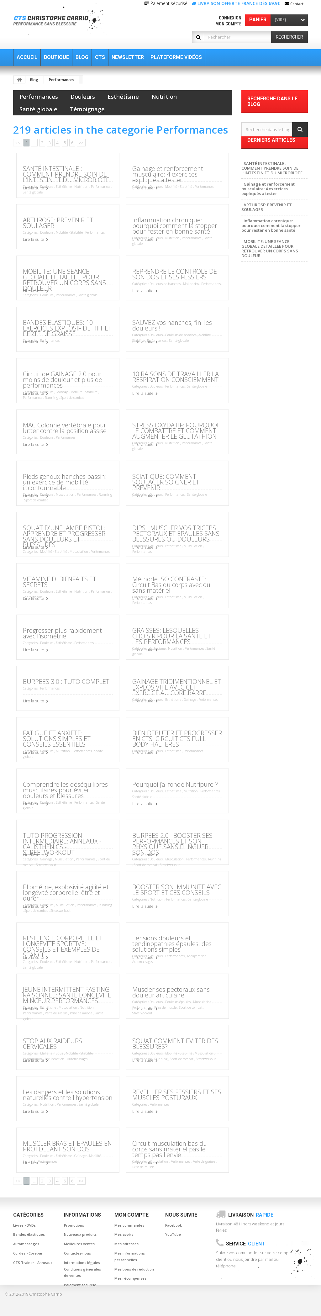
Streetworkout (46, 865)
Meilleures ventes (79, 1243)
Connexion (230, 17)
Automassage (258, 353)
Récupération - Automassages (66, 1059)
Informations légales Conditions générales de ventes (82, 1269)
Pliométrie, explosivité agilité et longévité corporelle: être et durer (66, 892)
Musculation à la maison (268, 400)
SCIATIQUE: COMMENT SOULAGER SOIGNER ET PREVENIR (165, 482)
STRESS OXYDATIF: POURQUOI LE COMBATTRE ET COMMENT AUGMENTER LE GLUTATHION (175, 431)
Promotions (74, 1225)
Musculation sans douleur (270, 315)
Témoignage (87, 109)
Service (245, 1244)
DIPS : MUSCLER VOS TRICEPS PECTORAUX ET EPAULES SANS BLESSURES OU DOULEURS (175, 533)
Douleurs (83, 96)
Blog (34, 79)
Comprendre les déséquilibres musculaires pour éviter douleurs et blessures (65, 790)
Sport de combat (72, 397)
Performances (61, 79)
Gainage (62, 392)
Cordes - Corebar (28, 1253)
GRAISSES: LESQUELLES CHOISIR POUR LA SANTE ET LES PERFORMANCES (171, 636)
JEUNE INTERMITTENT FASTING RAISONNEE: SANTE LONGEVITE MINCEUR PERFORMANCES (67, 995)
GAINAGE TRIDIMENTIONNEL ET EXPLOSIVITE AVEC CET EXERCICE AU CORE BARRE (176, 687)
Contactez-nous (77, 1253)
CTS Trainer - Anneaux (32, 1262)
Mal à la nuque (51, 1053)
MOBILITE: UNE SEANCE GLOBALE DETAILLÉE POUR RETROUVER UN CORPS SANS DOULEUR (64, 280)
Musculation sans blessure (271, 381)
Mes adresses (126, 1243)
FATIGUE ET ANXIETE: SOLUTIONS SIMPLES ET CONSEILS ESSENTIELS (57, 738)
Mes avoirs (123, 1234)
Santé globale (38, 109)
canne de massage (263, 343)
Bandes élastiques (29, 1234)
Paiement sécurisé (80, 1284)
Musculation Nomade (266, 391)
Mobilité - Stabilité (178, 186)
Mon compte (228, 23)
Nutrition (164, 96)
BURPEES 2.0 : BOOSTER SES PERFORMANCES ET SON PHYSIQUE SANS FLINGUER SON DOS (172, 844)
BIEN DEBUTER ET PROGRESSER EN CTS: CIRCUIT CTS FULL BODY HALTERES (177, 738)
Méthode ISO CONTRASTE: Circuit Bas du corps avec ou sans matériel (171, 585)
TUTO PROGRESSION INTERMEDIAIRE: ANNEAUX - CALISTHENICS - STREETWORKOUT (62, 844)
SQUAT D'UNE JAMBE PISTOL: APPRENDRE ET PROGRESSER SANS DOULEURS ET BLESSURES (64, 536)
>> (81, 142)
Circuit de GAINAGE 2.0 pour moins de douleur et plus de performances (62, 379)
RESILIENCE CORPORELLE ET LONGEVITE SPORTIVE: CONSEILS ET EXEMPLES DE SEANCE (63, 946)
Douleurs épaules (178, 1002)
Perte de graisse (56, 1013)
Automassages (26, 1243)
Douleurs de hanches (165, 284)
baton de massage (263, 334)
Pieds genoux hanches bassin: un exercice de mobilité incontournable (65, 482)
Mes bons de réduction (134, 1269)
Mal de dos (191, 284)
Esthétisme (123, 96)
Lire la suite (33, 188)
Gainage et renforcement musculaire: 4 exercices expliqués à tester (167, 174)
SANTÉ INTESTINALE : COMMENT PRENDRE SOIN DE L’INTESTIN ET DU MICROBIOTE (66, 174)
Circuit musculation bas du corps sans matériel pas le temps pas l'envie (169, 1149)
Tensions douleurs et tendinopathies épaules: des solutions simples (172, 944)
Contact (296, 3)
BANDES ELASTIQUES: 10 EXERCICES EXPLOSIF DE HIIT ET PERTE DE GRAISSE (67, 328)
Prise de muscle (81, 1013)
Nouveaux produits (80, 1234)
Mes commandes (129, 1225)
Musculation (65, 494)
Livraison (250, 1215)
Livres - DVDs (24, 1225)
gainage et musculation (268, 362)
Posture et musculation (267, 372)
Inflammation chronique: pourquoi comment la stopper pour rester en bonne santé (174, 225)
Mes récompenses (130, 1278)
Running (51, 397)
